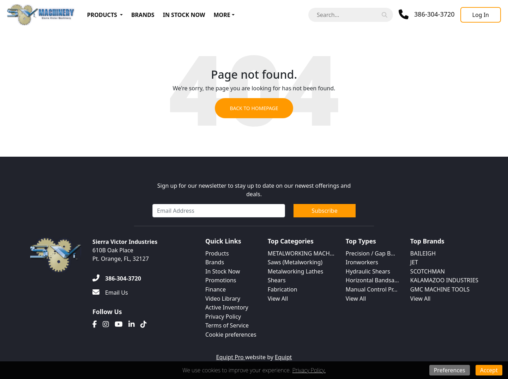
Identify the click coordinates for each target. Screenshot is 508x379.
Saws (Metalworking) (295, 262)
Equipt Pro (230, 357)
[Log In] (480, 15)
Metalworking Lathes (295, 271)
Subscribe (324, 211)
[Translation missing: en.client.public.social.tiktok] (143, 324)
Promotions (220, 280)
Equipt (283, 357)
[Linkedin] (131, 324)
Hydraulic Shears (368, 271)
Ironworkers (362, 262)
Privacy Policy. (309, 370)
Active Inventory (226, 307)
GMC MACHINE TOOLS (440, 289)
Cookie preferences (230, 334)
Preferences (449, 370)
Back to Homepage (254, 108)
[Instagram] (106, 324)
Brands (143, 15)
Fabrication (282, 289)
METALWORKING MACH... (301, 253)
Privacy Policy (223, 316)
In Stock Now (184, 15)
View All (278, 298)
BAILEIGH (423, 253)
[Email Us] (110, 292)
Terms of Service (227, 325)
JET (414, 262)
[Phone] (427, 14)
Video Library (222, 298)
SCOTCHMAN (427, 271)
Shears (277, 280)
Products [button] (102, 15)
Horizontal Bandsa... (372, 280)
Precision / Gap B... (370, 253)
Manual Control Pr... (372, 289)
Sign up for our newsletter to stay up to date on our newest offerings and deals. (254, 190)
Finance (215, 289)
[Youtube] (119, 324)
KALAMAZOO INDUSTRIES (444, 280)
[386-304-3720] (116, 278)
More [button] (222, 15)
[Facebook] (94, 324)
